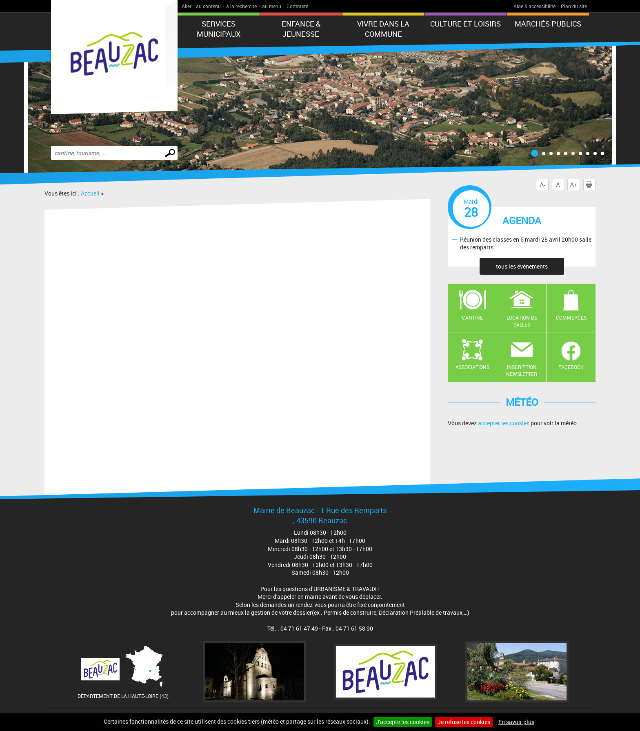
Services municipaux (218, 29)
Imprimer (591, 184)
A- (542, 184)
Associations (472, 367)
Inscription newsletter (521, 370)
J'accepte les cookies (402, 722)
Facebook (571, 367)
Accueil (90, 193)
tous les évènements (522, 266)
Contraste (297, 6)
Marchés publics (548, 24)
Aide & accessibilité (534, 6)
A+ (574, 184)
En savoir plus (516, 722)
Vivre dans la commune (383, 29)
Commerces (571, 317)
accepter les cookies (503, 423)
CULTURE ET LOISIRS (465, 24)
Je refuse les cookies (464, 722)
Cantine (472, 317)
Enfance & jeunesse (301, 29)
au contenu (208, 6)
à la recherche (241, 6)
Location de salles (522, 321)
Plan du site (574, 6)
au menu (271, 6)
